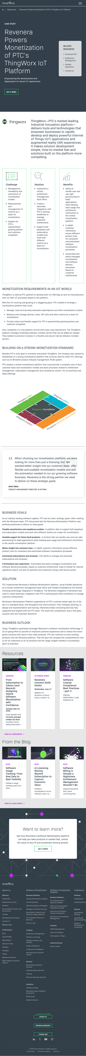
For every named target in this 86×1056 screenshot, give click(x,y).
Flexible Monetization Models (36, 899)
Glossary (5, 947)
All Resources (7, 930)
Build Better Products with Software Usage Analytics (35, 913)
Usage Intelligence (33, 946)
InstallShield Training (78, 913)
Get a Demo (11, 92)
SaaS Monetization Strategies (36, 905)
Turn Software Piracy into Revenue (35, 919)
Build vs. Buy (30, 923)
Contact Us (69, 70)
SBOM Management (57, 929)
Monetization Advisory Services (34, 966)
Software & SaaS (32, 988)
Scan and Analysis (56, 932)
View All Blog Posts (13, 803)
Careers (5, 914)
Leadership (6, 898)
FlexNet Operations (69, 65)
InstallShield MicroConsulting (80, 919)
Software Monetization (36, 890)
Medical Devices (32, 1000)
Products (29, 930)
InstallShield (78, 899)
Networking (30, 996)
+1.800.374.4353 (43, 1014)
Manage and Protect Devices (36, 909)
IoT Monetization (32, 902)
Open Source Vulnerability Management (59, 917)
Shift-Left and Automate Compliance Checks (58, 907)
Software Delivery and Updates (34, 941)
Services (29, 961)
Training (29, 974)
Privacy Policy (31, 1051)
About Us (6, 890)
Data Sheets (6, 940)
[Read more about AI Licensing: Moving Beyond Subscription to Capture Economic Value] (43, 772)
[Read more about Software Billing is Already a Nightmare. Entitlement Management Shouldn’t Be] (72, 772)
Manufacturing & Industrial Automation (35, 992)
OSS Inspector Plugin (57, 936)
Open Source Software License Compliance (58, 912)
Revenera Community (43, 1025)
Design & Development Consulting (79, 925)
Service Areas (55, 946)
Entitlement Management (70, 59)
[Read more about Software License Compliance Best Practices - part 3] (72, 681)
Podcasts (5, 950)
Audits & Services (56, 943)
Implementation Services (35, 970)
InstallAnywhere (80, 902)
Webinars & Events (9, 957)
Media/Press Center (9, 902)
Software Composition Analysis (60, 891)
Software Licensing (33, 937)
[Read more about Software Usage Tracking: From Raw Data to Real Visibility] (14, 770)
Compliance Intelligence (35, 949)
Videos (4, 954)
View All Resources (13, 734)
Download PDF (71, 54)
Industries (29, 984)
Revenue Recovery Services (36, 977)
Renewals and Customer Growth (35, 953)
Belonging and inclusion (11, 918)
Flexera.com (43, 1034)
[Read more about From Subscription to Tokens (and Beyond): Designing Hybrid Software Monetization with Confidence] (14, 693)
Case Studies (7, 937)
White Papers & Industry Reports (10, 962)
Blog (3, 933)
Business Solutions (33, 895)
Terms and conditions (43, 1051)
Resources (11, 9)
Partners (5, 905)
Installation (79, 890)
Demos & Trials (7, 943)
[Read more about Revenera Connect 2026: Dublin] (43, 680)
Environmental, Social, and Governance (12, 910)
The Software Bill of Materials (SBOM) (57, 902)
